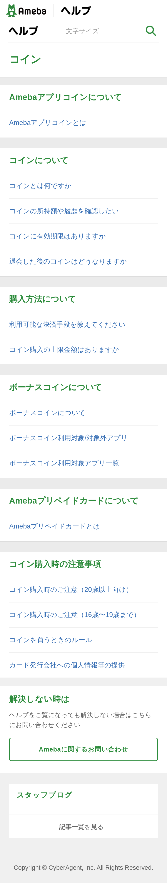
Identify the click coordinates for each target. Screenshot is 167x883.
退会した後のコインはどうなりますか (68, 261)
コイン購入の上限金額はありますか (64, 349)
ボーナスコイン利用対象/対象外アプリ (68, 438)
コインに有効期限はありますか (57, 236)
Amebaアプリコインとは (47, 122)
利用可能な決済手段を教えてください (67, 324)
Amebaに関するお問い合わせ (83, 749)
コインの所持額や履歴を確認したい (64, 211)
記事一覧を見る (81, 826)
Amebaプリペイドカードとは (54, 526)
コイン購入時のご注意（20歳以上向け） (71, 589)
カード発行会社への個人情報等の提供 (67, 665)
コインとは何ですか (40, 186)
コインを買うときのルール (50, 640)
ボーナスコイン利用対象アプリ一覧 (64, 463)
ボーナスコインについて (47, 413)
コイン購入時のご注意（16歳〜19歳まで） (74, 615)
